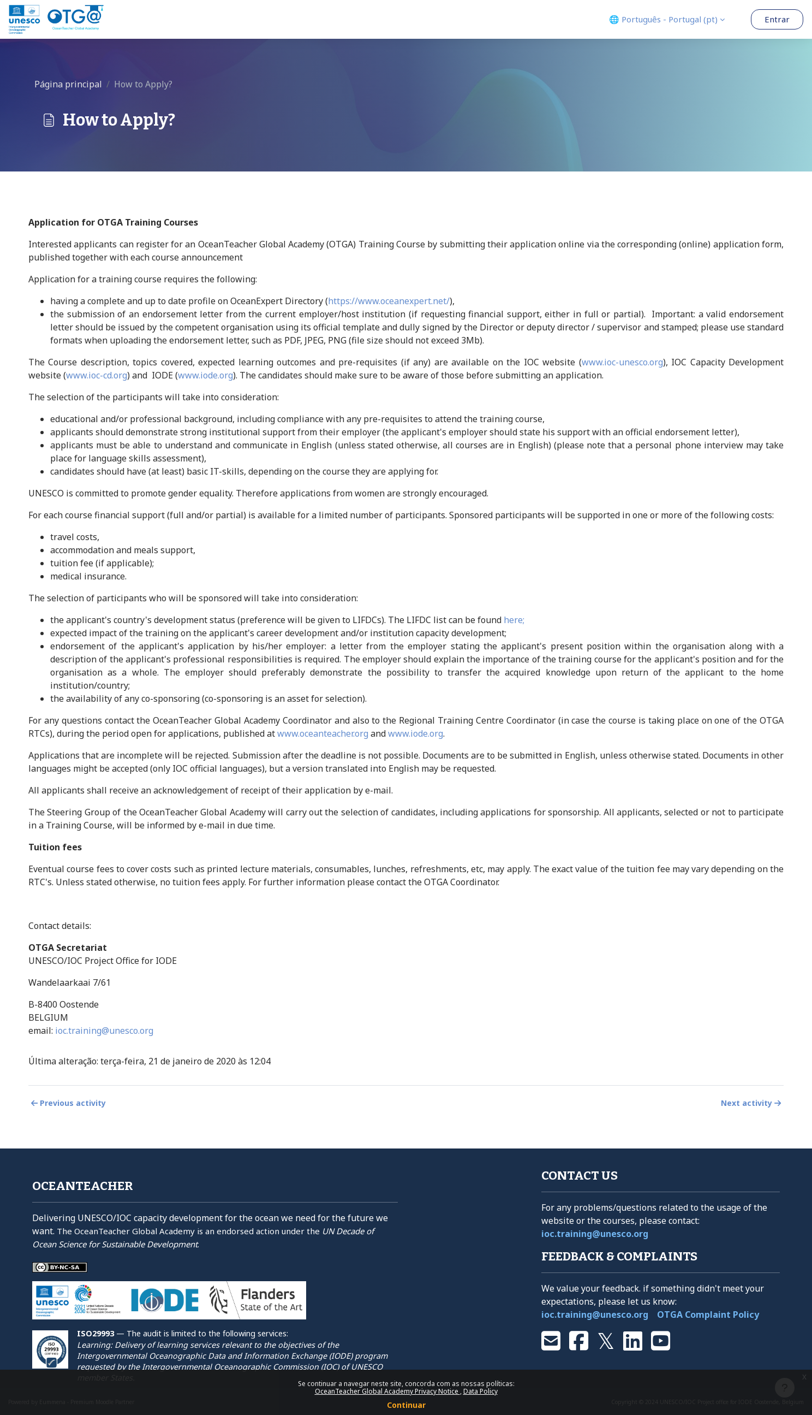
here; (514, 620)
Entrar (777, 19)
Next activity (752, 1103)
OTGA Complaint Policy (708, 1315)
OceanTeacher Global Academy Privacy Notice (387, 1391)
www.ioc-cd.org (96, 375)
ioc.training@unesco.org (104, 1031)
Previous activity (67, 1103)
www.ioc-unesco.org (622, 362)
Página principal (68, 84)
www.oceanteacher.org (322, 733)
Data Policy (480, 1391)
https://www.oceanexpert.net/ (389, 301)
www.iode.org (205, 375)
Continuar (406, 1405)
